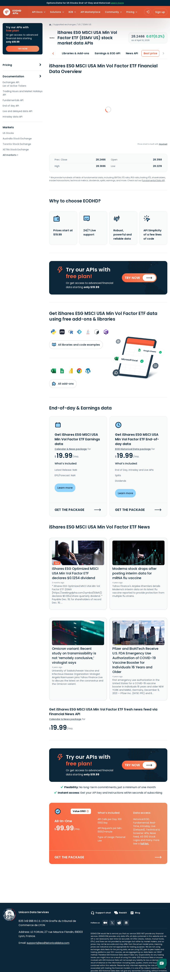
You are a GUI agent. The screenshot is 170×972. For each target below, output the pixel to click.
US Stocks (8, 133)
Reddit (120, 913)
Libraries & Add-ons (75, 53)
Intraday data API (12, 116)
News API (132, 53)
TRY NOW (22, 48)
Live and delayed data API (17, 111)
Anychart (163, 144)
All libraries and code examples (76, 345)
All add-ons (63, 384)
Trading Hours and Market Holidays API (22, 93)
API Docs (37, 12)
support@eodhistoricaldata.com (48, 943)
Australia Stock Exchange (17, 138)
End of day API (11, 105)
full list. (144, 843)
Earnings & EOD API (107, 53)
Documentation (13, 76)
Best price (150, 53)
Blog (135, 913)
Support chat (101, 913)
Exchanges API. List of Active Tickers (14, 84)
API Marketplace (90, 12)
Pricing (7, 65)
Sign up (160, 12)
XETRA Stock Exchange (16, 149)
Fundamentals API (13, 100)
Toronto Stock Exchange (17, 144)
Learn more (117, 2)
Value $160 (81, 812)
